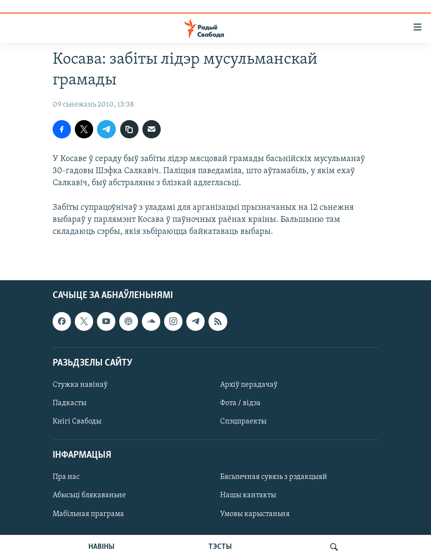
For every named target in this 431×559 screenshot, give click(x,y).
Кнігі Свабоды (77, 421)
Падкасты (69, 403)
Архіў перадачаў (249, 385)
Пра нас (66, 477)
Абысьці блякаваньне (89, 496)
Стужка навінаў (80, 385)
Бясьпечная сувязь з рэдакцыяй (273, 477)
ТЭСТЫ (220, 547)
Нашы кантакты (248, 496)
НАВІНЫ (101, 547)
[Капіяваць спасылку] (129, 129)
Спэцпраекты (243, 421)
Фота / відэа (240, 403)
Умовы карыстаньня (255, 514)
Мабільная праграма (88, 514)
